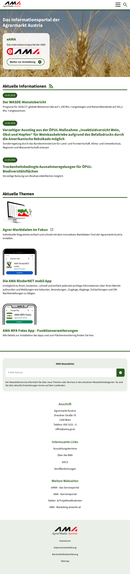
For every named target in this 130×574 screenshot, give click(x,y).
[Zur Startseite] (11, 5)
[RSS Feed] (51, 86)
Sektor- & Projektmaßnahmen (65, 500)
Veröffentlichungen (65, 469)
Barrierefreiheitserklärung (65, 554)
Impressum (65, 541)
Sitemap (65, 561)
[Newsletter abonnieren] (120, 373)
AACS (65, 462)
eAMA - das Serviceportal (65, 487)
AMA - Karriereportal (65, 494)
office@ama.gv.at (65, 429)
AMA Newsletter (65, 364)
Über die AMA (65, 455)
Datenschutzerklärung (65, 547)
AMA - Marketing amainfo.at (65, 507)
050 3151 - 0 (70, 424)
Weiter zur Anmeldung (25, 62)
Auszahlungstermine (65, 448)
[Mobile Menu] (118, 5)
